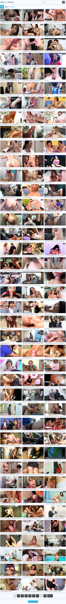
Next (50, 596)
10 (45, 596)
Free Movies (7, 2)
